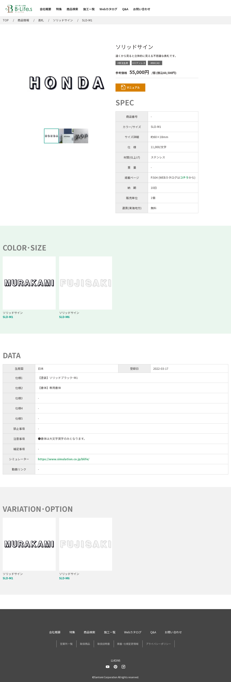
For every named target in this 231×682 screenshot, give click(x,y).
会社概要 (45, 9)
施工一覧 (89, 9)
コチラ (184, 178)
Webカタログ (108, 9)
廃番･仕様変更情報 (133, 644)
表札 (41, 20)
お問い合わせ (141, 9)
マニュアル (136, 88)
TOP (6, 20)
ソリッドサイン (63, 20)
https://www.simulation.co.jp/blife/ (63, 460)
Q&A (125, 9)
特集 (59, 9)
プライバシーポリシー (168, 644)
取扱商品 (80, 644)
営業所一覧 (56, 644)
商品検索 (72, 9)
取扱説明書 (103, 644)
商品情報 (23, 20)
